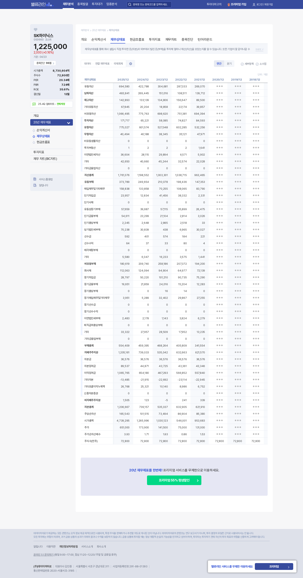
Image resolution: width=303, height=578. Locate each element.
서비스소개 (87, 546)
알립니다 (43, 185)
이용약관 (51, 546)
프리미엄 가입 (238, 4)
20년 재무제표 (42, 122)
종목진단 (187, 40)
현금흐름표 (43, 142)
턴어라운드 (205, 40)
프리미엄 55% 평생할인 (174, 480)
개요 (36, 116)
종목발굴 (82, 4)
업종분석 (111, 4)
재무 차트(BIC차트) (45, 159)
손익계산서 (43, 130)
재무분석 (68, 4)
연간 (219, 63)
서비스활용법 (46, 179)
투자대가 (97, 4)
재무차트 (171, 40)
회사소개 (101, 546)
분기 (229, 63)
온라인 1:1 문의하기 (43, 554)
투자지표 (38, 152)
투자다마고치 (214, 4)
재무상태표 (43, 136)
